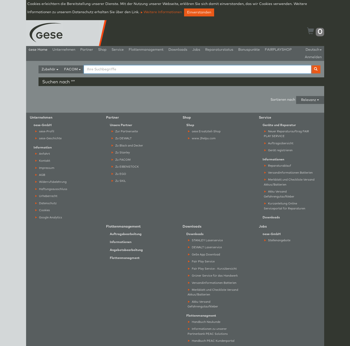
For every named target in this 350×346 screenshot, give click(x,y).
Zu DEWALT (122, 138)
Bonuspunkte (249, 49)
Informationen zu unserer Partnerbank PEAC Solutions (208, 331)
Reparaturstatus (219, 49)
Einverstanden (199, 12)
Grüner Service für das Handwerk (213, 275)
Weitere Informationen (161, 12)
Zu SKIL (119, 181)
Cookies (42, 210)
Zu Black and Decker (127, 145)
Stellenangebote (277, 240)
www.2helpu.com (202, 138)
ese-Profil (44, 131)
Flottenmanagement (146, 49)
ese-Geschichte (48, 138)
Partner (86, 49)
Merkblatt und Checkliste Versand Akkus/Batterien (289, 182)
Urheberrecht (46, 196)
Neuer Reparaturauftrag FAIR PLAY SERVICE (286, 134)
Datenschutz (46, 203)
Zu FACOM (121, 159)
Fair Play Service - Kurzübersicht (212, 268)
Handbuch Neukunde (204, 322)
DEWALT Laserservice (205, 247)
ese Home (38, 49)
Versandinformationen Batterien (288, 172)
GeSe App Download (204, 254)
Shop (102, 49)
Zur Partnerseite (125, 131)
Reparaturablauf (277, 165)
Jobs (196, 49)
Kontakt (42, 160)
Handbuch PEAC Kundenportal (211, 341)
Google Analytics (48, 217)
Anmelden (313, 57)
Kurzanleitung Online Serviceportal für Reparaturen (284, 206)
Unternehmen (63, 49)
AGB (40, 175)
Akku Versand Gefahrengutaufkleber (279, 194)
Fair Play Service (201, 261)
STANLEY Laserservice (205, 240)
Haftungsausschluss (51, 189)
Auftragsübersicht (278, 143)
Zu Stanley (121, 152)
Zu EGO (119, 174)
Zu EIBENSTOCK (125, 166)
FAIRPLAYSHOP (278, 49)
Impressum (44, 168)
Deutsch (314, 49)
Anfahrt (42, 153)
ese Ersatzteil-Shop (204, 131)
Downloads (177, 49)
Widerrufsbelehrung (51, 182)
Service (118, 49)
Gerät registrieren (278, 150)
